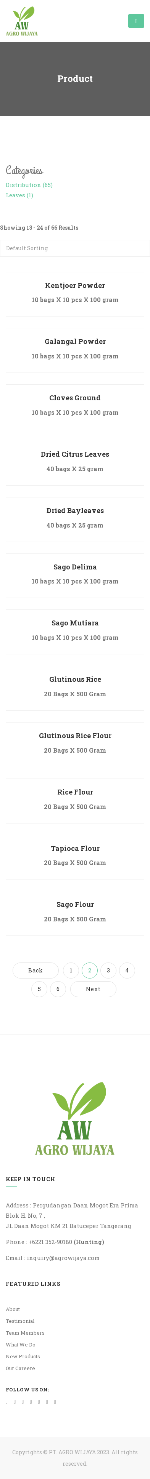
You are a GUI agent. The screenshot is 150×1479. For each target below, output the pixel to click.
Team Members (25, 1332)
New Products (23, 1356)
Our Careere (20, 1368)
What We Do (20, 1344)
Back (35, 970)
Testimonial (20, 1321)
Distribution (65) (29, 185)
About (13, 1309)
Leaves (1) (19, 195)
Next (93, 989)
